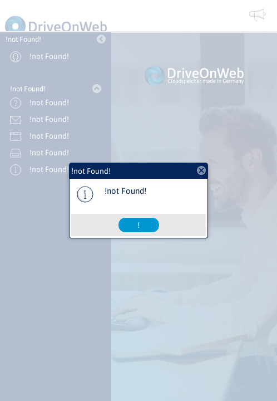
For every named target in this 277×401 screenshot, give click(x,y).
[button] (139, 225)
